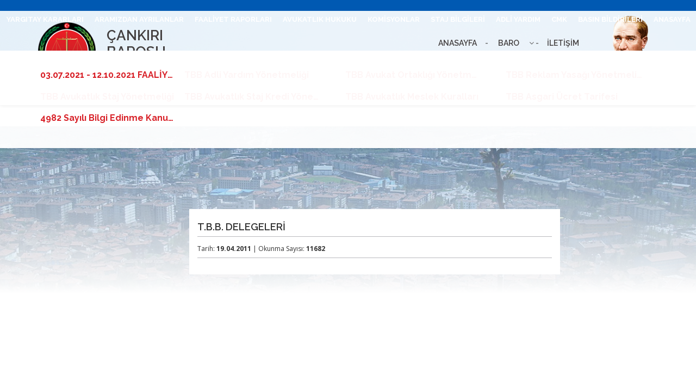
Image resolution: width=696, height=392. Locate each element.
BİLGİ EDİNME (550, 61)
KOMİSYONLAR (394, 19)
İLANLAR (600, 61)
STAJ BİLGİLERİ (458, 19)
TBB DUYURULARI (659, 61)
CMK (559, 19)
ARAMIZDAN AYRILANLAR (139, 19)
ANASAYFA (672, 19)
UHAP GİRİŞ (431, 61)
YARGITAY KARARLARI (45, 19)
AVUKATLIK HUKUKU (320, 19)
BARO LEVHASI (489, 61)
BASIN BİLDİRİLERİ (610, 19)
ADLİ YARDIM (518, 19)
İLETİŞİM (384, 61)
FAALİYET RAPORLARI (233, 19)
